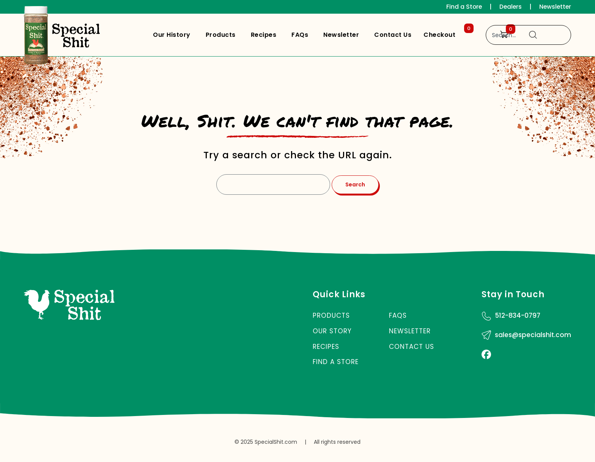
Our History (171, 34)
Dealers (509, 6)
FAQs (299, 34)
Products (221, 34)
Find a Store (462, 6)
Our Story (332, 331)
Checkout (447, 33)
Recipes (264, 34)
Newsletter (554, 6)
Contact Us (392, 34)
